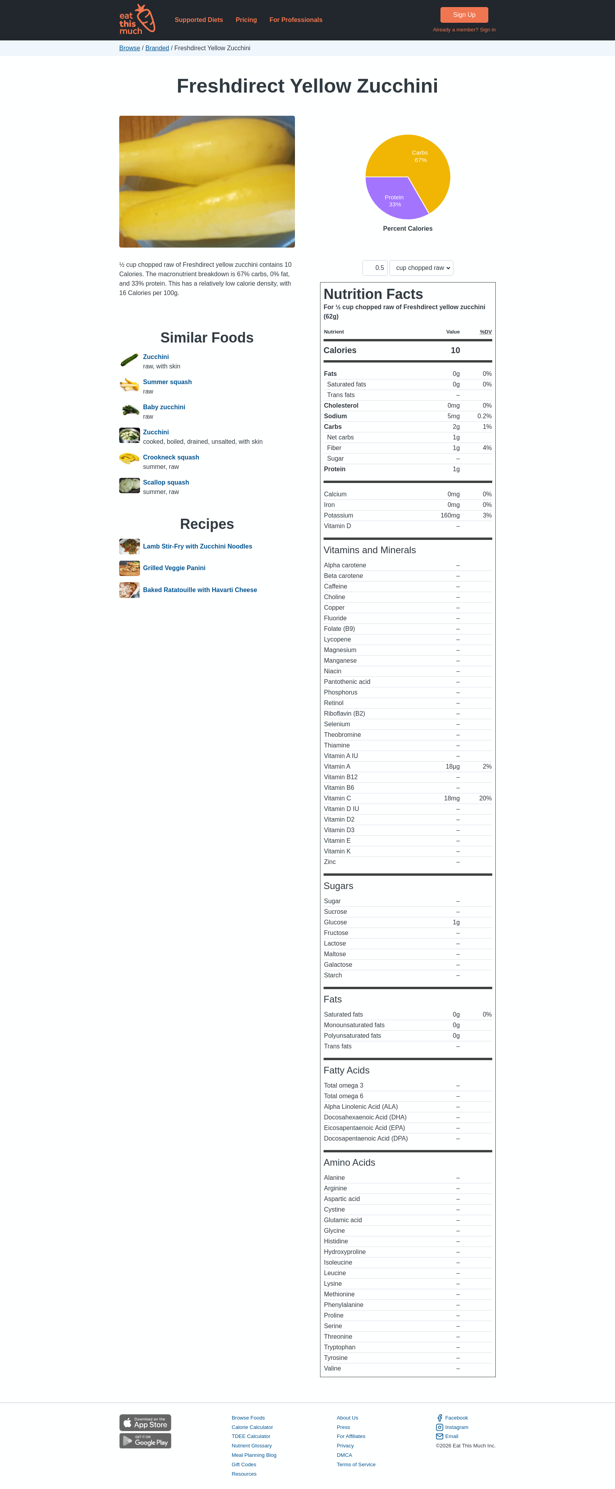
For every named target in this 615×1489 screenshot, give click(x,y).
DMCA (344, 1455)
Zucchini (156, 357)
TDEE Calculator (251, 1436)
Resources (244, 1474)
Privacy (345, 1446)
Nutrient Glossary (252, 1446)
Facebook (452, 1418)
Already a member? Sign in (464, 30)
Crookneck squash (171, 457)
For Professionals (295, 19)
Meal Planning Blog (254, 1455)
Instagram (452, 1427)
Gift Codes (244, 1464)
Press (343, 1427)
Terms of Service (356, 1464)
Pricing (246, 19)
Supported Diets (199, 19)
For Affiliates (351, 1436)
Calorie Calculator (252, 1427)
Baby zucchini (164, 407)
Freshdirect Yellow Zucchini (308, 86)
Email (447, 1436)
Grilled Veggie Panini (174, 568)
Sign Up (464, 14)
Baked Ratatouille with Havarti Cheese (200, 590)
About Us (347, 1418)
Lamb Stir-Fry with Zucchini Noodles (197, 546)
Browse (129, 48)
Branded (157, 48)
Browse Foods (248, 1418)
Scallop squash (166, 482)
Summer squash (167, 382)
